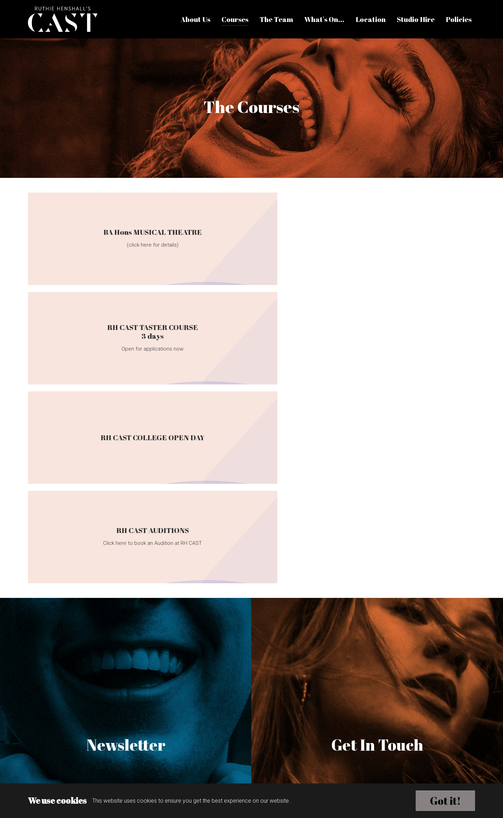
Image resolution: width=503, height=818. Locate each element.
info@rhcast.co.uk (254, 736)
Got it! (445, 801)
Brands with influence (252, 779)
